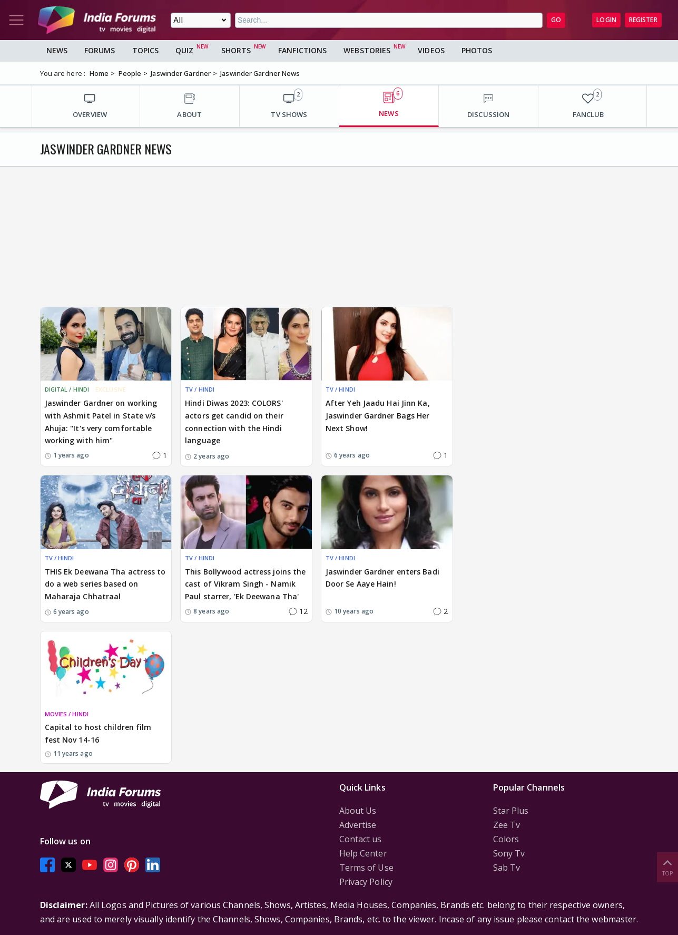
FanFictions (302, 50)
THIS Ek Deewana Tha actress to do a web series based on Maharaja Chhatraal (105, 584)
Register (643, 19)
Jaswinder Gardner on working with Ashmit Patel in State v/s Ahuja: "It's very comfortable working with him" (101, 421)
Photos (477, 50)
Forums (99, 50)
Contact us (360, 839)
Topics (145, 50)
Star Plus (511, 810)
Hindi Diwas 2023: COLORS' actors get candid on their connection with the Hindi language (234, 421)
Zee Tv (506, 825)
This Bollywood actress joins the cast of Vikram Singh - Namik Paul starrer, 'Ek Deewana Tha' (245, 584)
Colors (506, 839)
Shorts (236, 50)
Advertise (358, 825)
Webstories (366, 50)
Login (606, 19)
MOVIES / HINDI (67, 714)
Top (667, 866)
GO (556, 19)
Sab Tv (506, 867)
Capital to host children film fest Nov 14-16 (98, 733)
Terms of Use (366, 867)
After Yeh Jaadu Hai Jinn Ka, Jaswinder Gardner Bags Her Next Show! (378, 415)
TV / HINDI (199, 389)
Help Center (363, 853)
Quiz (184, 50)
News (56, 50)
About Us (358, 810)
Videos (431, 50)
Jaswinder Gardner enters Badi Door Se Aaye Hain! (382, 578)
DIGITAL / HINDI (67, 389)
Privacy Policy (365, 882)
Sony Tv (509, 853)
